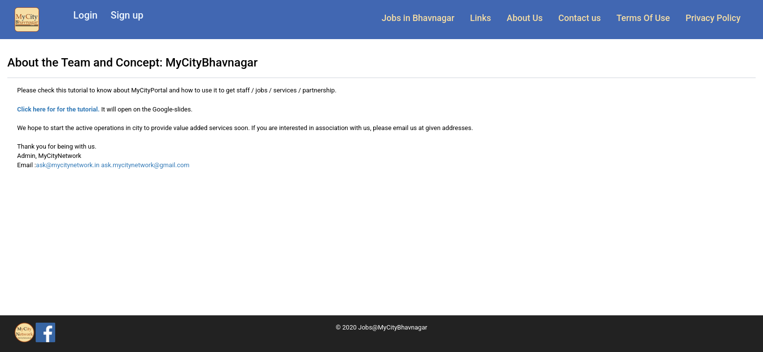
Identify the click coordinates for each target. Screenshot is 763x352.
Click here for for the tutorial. (58, 109)
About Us (525, 18)
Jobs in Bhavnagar (418, 18)
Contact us (579, 18)
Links (480, 18)
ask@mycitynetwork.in (68, 165)
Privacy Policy (713, 18)
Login (85, 15)
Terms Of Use (643, 18)
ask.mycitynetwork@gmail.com (145, 165)
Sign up (127, 15)
